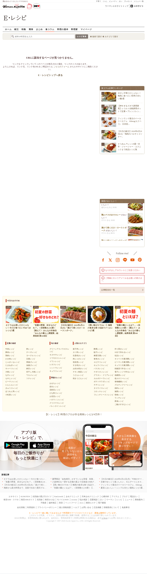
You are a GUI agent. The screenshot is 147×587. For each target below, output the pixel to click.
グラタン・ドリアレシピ (103, 375)
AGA (81, 503)
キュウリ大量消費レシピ (124, 365)
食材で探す (97, 36)
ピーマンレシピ (11, 382)
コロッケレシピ (100, 391)
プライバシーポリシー (47, 507)
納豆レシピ (30, 369)
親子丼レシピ (78, 349)
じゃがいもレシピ (12, 362)
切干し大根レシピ (33, 372)
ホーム (8, 29)
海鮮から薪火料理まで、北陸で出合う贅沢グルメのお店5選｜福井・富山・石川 (38, 488)
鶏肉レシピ (9, 356)
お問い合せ (86, 507)
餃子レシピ (98, 352)
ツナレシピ (30, 378)
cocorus (74, 499)
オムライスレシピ (101, 365)
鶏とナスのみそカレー (111, 217)
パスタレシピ (99, 369)
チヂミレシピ (99, 385)
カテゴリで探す (111, 36)
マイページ (86, 29)
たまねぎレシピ (11, 365)
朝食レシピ (119, 395)
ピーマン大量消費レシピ (124, 362)
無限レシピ (119, 391)
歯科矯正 (53, 503)
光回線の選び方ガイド (42, 496)
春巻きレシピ (99, 359)
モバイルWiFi (63, 499)
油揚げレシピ (31, 365)
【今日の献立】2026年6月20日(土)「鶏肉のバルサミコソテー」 (130, 134)
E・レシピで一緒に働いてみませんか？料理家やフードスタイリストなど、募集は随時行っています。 (73, 513)
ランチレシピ (120, 398)
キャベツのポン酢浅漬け (112, 204)
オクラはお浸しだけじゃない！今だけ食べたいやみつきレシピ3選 (32, 479)
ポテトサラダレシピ (102, 382)
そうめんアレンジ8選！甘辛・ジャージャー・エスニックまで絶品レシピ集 (129, 146)
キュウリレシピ (56, 371)
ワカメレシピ (31, 375)
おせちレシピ (55, 383)
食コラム (49, 29)
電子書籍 (102, 503)
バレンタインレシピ (58, 406)
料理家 (74, 29)
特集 (23, 29)
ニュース (129, 499)
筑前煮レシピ (78, 362)
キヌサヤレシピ (56, 355)
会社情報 (21, 507)
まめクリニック (72, 496)
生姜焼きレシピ (79, 356)
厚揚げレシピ (31, 362)
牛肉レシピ (9, 349)
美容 (61, 503)
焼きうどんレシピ (80, 378)
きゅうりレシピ (11, 388)
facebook (103, 259)
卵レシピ (29, 349)
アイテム (115, 496)
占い (120, 1)
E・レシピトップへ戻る (50, 75)
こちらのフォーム (61, 66)
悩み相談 (83, 499)
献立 (16, 29)
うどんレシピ (78, 375)
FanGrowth (58, 496)
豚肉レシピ (9, 352)
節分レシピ (54, 387)
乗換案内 (139, 499)
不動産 (43, 503)
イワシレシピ (55, 361)
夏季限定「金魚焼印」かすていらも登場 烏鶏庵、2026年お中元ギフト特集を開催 (88, 479)
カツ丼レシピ (78, 352)
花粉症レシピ (55, 390)
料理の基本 (62, 29)
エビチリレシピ (100, 362)
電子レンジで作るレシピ (124, 372)
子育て (98, 1)
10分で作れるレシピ (123, 352)
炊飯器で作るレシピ (123, 369)
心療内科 (105, 496)
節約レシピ (119, 388)
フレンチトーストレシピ (103, 395)
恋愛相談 (94, 499)
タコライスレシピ (101, 388)
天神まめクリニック (90, 496)
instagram (118, 259)
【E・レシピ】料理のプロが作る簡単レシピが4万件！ (73, 414)
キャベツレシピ (11, 369)
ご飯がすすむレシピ (123, 404)
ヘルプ (76, 507)
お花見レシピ (55, 396)
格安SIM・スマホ (11, 499)
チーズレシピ (31, 352)
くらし (105, 1)
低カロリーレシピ (122, 378)
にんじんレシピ (11, 385)
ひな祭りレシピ (56, 393)
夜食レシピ (119, 401)
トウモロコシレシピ (58, 358)
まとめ (39, 29)
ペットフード (71, 503)
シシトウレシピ (56, 368)
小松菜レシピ (10, 395)
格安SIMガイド (27, 499)
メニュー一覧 (139, 1)
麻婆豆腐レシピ (100, 356)
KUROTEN (25, 496)
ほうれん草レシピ (12, 391)
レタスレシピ (55, 364)
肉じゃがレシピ (79, 359)
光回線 (40, 499)
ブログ (125, 496)
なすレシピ (9, 375)
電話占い (134, 496)
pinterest (140, 259)
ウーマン (110, 499)
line (125, 259)
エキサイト (139, 6)
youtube (132, 259)
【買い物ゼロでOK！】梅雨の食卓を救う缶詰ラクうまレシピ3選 (80, 485)
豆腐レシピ (30, 359)
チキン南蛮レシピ (80, 372)
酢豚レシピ (98, 349)
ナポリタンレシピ (101, 372)
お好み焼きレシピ (80, 369)
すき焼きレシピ (79, 365)
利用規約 (31, 507)
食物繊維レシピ (121, 382)
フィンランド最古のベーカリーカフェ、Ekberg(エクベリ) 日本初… (129, 121)
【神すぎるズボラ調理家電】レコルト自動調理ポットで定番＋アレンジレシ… (129, 108)
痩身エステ (91, 503)
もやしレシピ (10, 378)
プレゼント (128, 1)
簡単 (31, 29)
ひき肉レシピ (10, 359)
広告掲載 (97, 507)
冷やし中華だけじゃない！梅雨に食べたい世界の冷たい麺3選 (129, 96)
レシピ (119, 499)
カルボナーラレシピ (102, 378)
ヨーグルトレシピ (33, 356)
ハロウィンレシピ (57, 400)
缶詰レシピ (119, 356)
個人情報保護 (65, 507)
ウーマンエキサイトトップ (116, 6)
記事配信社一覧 (108, 290)
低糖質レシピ (120, 375)
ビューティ (113, 1)
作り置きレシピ (121, 349)
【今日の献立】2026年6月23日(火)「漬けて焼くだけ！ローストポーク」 (35, 485)
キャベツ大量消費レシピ (124, 359)
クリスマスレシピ (57, 403)
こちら (104, 518)
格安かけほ (50, 499)
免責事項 (126, 507)
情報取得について (111, 507)
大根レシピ (9, 372)
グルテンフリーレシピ (124, 385)
